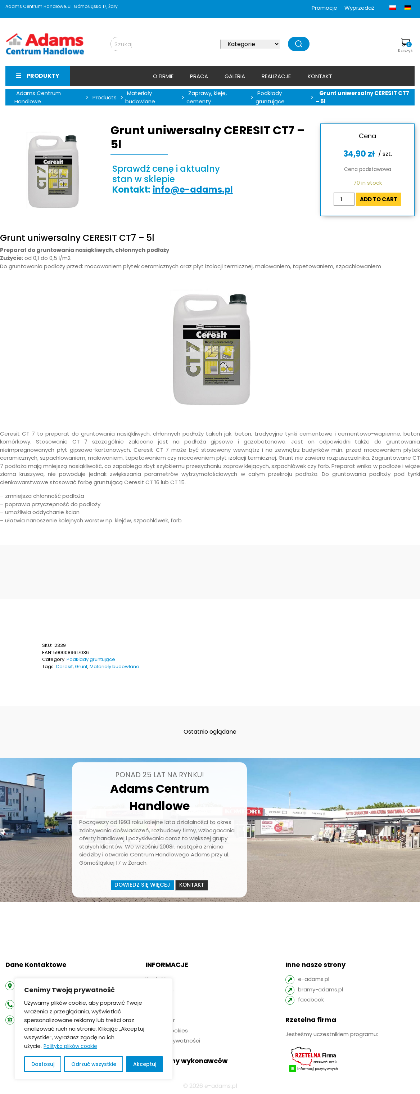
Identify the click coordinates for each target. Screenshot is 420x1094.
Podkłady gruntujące (91, 659)
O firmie (163, 76)
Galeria (235, 76)
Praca (199, 76)
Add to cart (378, 199)
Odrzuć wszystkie (93, 1064)
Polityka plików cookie (70, 1046)
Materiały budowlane (114, 666)
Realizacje (276, 76)
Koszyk (405, 46)
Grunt (81, 666)
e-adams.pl (313, 979)
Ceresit (64, 666)
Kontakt (320, 76)
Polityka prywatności (172, 1040)
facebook (311, 999)
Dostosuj (42, 1064)
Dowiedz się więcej (142, 884)
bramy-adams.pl (320, 989)
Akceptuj (144, 1064)
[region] (93, 1029)
